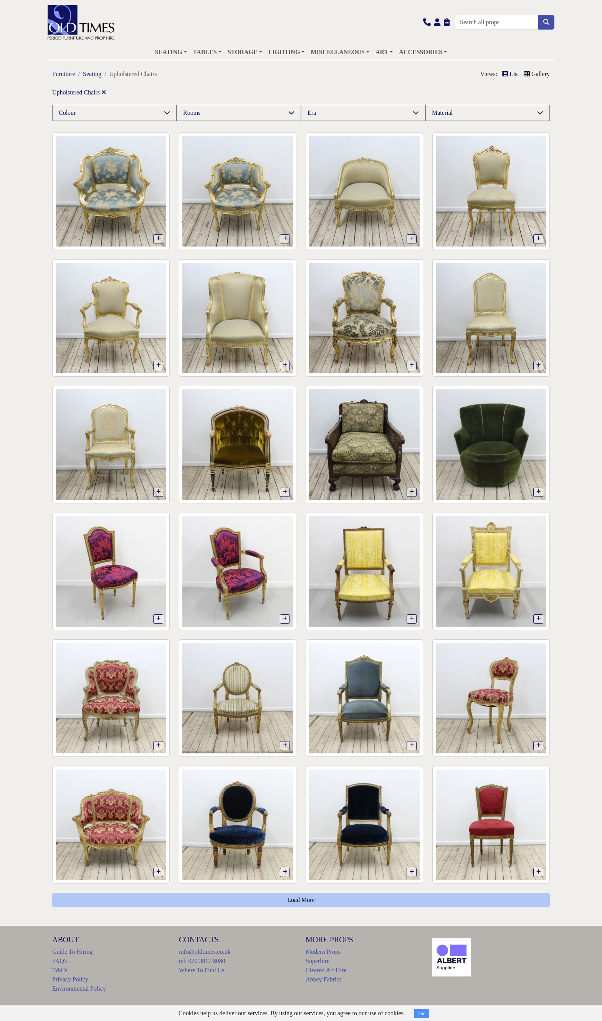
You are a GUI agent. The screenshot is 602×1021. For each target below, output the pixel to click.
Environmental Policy (79, 988)
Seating (92, 74)
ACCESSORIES (420, 52)
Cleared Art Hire (326, 970)
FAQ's (60, 961)
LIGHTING (284, 52)
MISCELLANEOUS (337, 52)
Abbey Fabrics (324, 979)
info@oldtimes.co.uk (205, 951)
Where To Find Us (201, 970)
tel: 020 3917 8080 (202, 961)
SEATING (168, 52)
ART (381, 52)
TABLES (205, 52)
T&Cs (59, 970)
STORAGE (243, 52)
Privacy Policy (70, 979)
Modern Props (323, 951)
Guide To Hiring (72, 951)
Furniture (63, 74)
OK (421, 1013)
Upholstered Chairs (79, 92)
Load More (301, 900)
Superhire (317, 961)
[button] (427, 22)
